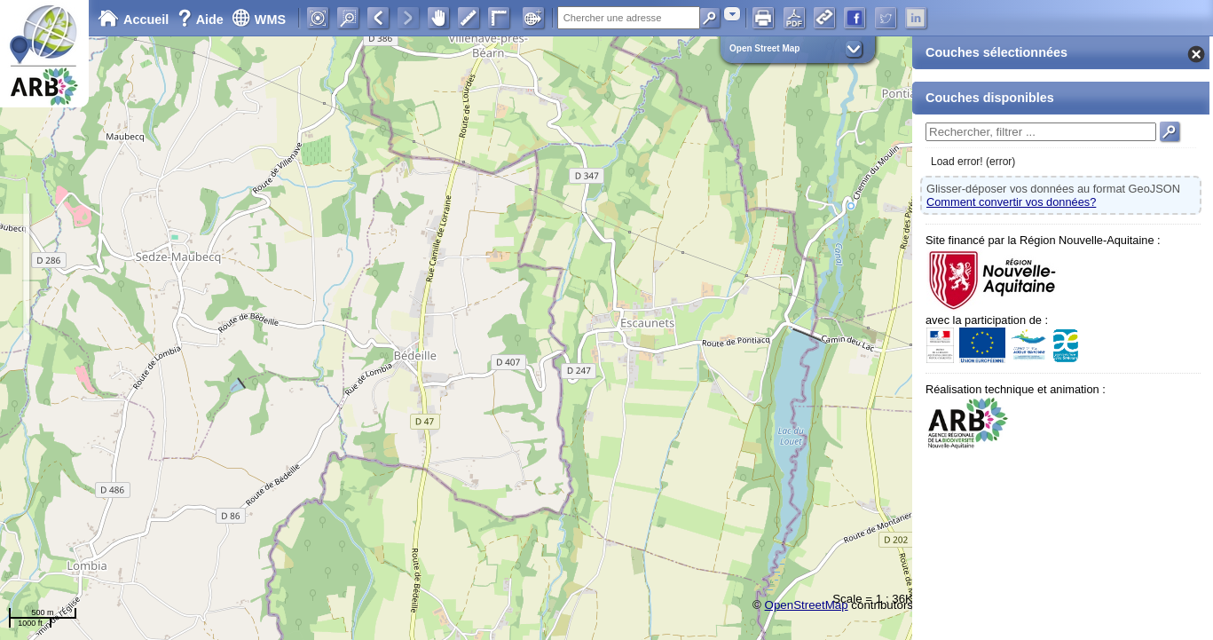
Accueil (133, 19)
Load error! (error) (973, 161)
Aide (202, 19)
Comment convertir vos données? (1011, 202)
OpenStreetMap (806, 605)
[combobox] (732, 13)
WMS (259, 19)
